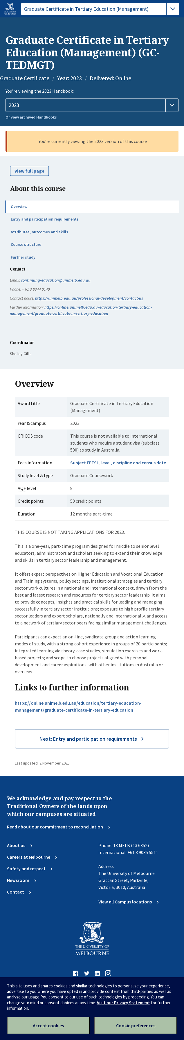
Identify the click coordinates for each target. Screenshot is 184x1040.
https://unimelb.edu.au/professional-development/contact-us (89, 298)
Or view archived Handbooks (31, 117)
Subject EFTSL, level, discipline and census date (118, 463)
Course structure (26, 244)
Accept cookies (48, 1025)
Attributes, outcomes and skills (39, 232)
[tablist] (100, 9)
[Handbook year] (92, 105)
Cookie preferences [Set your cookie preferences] (135, 1025)
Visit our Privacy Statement (123, 1002)
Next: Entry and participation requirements (88, 738)
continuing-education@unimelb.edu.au (56, 280)
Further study (23, 257)
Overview (19, 206)
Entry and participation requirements (45, 219)
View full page (29, 171)
